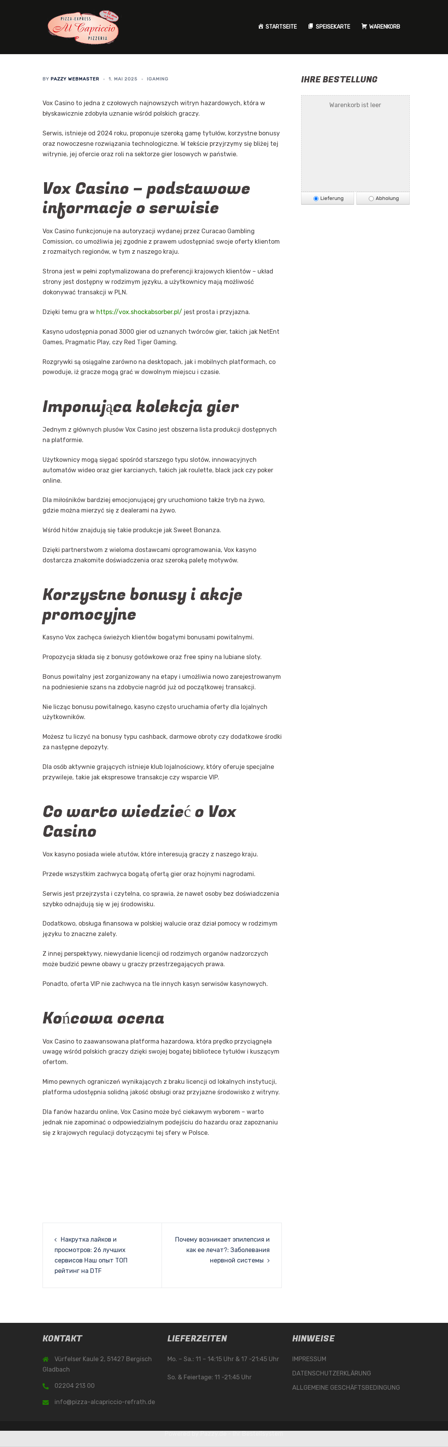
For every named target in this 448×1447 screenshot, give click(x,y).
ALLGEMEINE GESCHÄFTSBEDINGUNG (346, 1387)
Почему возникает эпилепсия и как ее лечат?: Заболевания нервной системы (222, 1250)
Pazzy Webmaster (75, 79)
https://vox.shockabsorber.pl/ (139, 312)
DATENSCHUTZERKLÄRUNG (331, 1373)
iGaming (158, 79)
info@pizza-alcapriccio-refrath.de (105, 1402)
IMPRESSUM (309, 1359)
